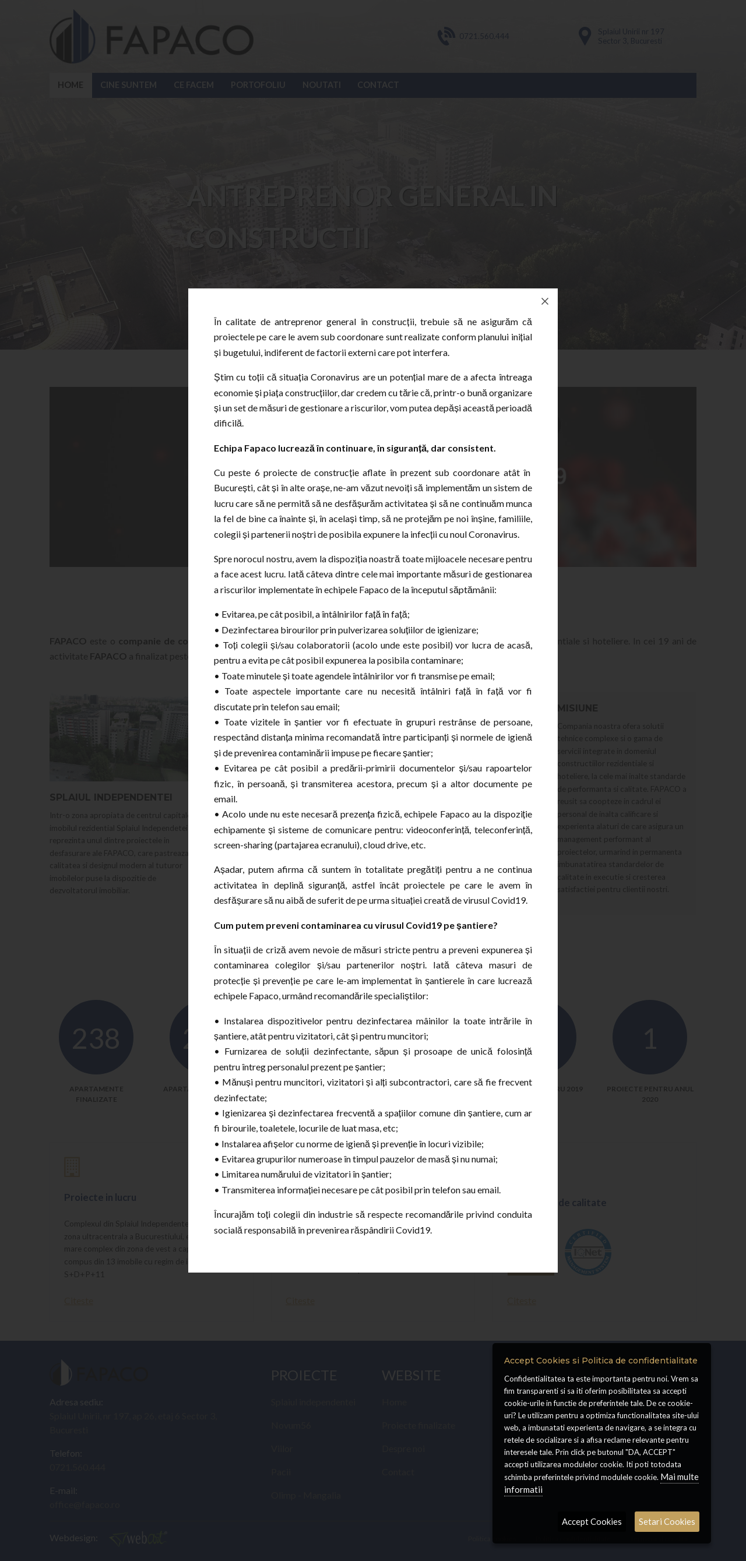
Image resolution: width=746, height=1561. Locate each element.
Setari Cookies (667, 1521)
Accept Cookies (592, 1521)
